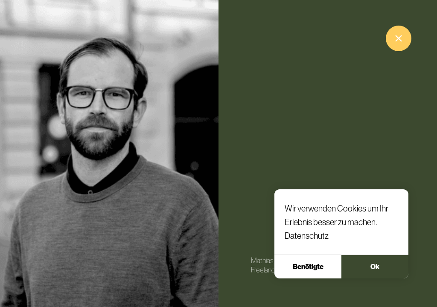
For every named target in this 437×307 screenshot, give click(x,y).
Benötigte (308, 267)
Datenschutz (307, 235)
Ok (374, 267)
